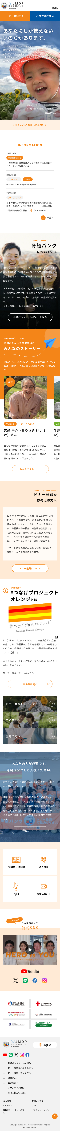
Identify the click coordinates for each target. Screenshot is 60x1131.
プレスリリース (14, 197)
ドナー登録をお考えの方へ (20, 1068)
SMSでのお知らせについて (30, 125)
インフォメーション (40, 1110)
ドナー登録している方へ (19, 1073)
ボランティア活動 (16, 1087)
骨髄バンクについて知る (19, 1063)
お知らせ (14, 179)
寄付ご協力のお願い (17, 1092)
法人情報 (7, 1100)
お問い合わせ (37, 1100)
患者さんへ (13, 1077)
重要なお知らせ (14, 157)
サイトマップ (9, 1105)
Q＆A (34, 1105)
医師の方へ (13, 1082)
